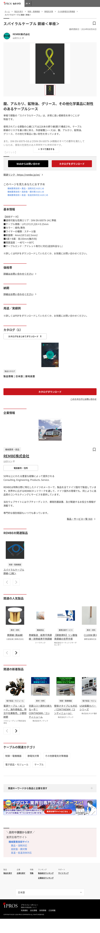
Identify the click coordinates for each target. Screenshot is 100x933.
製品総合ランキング (46, 873)
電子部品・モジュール (16, 764)
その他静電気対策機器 (56, 756)
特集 (31, 873)
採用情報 (42, 910)
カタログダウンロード (50, 391)
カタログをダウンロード (72, 163)
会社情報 (33, 910)
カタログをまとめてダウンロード (25, 336)
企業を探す (21, 873)
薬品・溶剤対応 (19, 845)
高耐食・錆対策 (19, 849)
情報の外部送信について (29, 907)
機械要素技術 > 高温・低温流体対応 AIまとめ (27, 194)
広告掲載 (52, 910)
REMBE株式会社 (21, 34)
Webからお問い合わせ (28, 163)
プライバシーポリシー (29, 905)
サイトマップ (63, 873)
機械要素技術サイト (19, 841)
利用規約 (24, 910)
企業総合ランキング (46, 878)
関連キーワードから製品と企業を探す (27, 788)
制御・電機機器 (13, 756)
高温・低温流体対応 (21, 852)
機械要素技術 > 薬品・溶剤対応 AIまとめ (25, 188)
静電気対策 (33, 756)
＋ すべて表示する (46, 149)
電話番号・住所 (21, 467)
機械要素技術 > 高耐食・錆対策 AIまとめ (25, 191)
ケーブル (39, 764)
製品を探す (7, 873)
